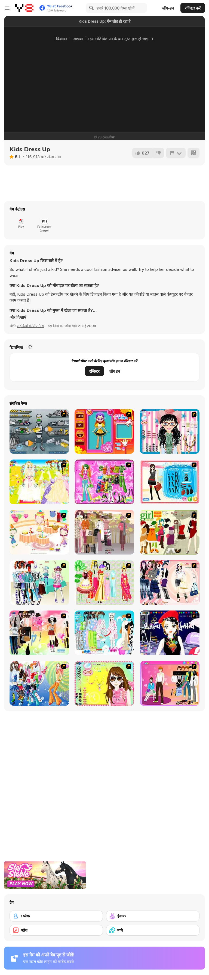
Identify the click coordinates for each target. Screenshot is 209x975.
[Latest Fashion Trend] (39, 683)
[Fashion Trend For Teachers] (104, 532)
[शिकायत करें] (176, 153)
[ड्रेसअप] (152, 916)
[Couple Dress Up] (169, 683)
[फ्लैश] (56, 930)
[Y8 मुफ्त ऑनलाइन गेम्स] (24, 8)
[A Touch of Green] (104, 482)
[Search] (91, 8)
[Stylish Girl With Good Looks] (169, 633)
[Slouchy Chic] (39, 633)
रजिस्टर (94, 371)
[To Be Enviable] (104, 683)
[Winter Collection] (39, 582)
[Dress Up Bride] (39, 482)
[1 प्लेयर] (56, 916)
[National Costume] (104, 582)
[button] (18, 317)
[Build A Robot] (39, 431)
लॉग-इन (168, 8)
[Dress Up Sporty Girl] (169, 582)
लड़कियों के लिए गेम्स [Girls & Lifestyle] (30, 326)
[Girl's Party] (39, 532)
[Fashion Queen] (169, 482)
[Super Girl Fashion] (169, 532)
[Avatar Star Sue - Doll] (104, 431)
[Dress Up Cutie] (169, 431)
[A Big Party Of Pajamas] (104, 633)
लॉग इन (114, 371)
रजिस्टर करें (193, 8)
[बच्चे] (152, 930)
